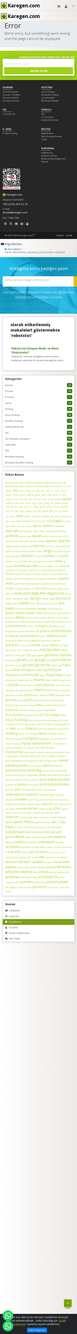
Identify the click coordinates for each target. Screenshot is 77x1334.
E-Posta (38, 391)
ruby (66, 799)
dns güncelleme (50, 603)
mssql (19, 738)
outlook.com (34, 756)
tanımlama (56, 836)
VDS (43, 114)
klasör (57, 705)
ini (6, 685)
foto (13, 655)
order (67, 752)
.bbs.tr (8, 490)
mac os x (21, 728)
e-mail (40, 625)
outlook (23, 756)
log (55, 724)
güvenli (29, 664)
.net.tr (22, 503)
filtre (64, 650)
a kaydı (56, 520)
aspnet (26, 541)
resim (31, 799)
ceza (58, 560)
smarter (12, 816)
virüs (58, 861)
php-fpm (22, 775)
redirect (32, 794)
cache (64, 555)
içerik (8, 680)
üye (36, 857)
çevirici (40, 561)
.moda (57, 499)
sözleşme (61, 817)
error (48, 640)
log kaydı (61, 724)
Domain (38, 385)
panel (63, 760)
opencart (40, 752)
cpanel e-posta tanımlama (18, 578)
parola (21, 765)
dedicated (22, 593)
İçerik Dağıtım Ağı (20, 680)
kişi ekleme (48, 705)
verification (50, 857)
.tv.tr (55, 511)
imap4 (61, 680)
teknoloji (9, 842)
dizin (16, 603)
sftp (50, 808)
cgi (64, 561)
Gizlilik (69, 235)
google (40, 659)
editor (43, 636)
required (9, 799)
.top (34, 511)
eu (20, 645)
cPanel (9, 574)
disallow (9, 603)
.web (19, 515)
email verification (13, 640)
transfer (15, 851)
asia (7, 541)
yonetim (27, 887)
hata (66, 664)
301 (43, 521)
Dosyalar (11, 927)
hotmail (54, 669)
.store (56, 506)
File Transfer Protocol (28, 650)
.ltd (39, 499)
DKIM (24, 603)
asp (12, 541)
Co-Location (47, 117)
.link (30, 499)
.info (63, 494)
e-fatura (31, 626)
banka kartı (26, 546)
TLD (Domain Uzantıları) (38, 439)
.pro (7, 506)
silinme (8, 812)
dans (66, 588)
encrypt (27, 640)
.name (66, 498)
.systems (64, 506)
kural (41, 710)
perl (47, 765)
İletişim (44, 161)
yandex (27, 881)
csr (32, 588)
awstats (41, 541)
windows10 (47, 876)
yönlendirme (53, 887)
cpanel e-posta (33, 574)
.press (65, 503)
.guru (43, 494)
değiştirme (55, 593)
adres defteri (43, 525)
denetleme (17, 598)
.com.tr (63, 490)
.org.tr (39, 503)
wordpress (9, 882)
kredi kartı (23, 710)
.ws (69, 516)
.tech (7, 511)
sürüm (44, 831)
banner (39, 545)
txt (31, 851)
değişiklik (38, 593)
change (9, 566)
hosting (42, 670)
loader (49, 724)
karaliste (53, 700)
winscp (61, 877)
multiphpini (44, 738)
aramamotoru (56, 536)
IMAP (55, 680)
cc (15, 561)
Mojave (61, 733)
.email (16, 494)
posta (22, 784)
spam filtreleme (42, 822)
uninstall (9, 857)
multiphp (30, 738)
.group (37, 494)
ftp (29, 655)
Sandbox (22, 804)
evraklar (45, 645)
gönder (30, 660)
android (11, 535)
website (51, 867)
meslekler (52, 733)
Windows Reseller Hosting (38, 462)
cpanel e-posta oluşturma (55, 574)
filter (56, 649)
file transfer (11, 650)
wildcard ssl (63, 872)
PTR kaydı (25, 789)
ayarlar (51, 540)
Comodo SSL (9, 114)
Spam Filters (23, 821)
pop (43, 779)
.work (57, 516)
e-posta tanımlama (26, 631)
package (47, 760)
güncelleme (61, 659)
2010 (38, 521)
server (33, 808)
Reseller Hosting (38, 421)
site (42, 812)
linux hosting (16, 719)
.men (44, 499)
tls (45, 847)
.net (16, 503)
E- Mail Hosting (10, 133)
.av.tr (68, 486)
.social (42, 506)
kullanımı (33, 710)
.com (56, 490)
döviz (66, 617)
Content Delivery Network (52, 570)
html (24, 674)
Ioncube (42, 684)
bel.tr (39, 551)
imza (68, 680)
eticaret (11, 644)
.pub (21, 506)
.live (35, 499)
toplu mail (66, 847)
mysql (26, 743)
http (50, 674)
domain (32, 608)
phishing (34, 770)
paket (55, 760)
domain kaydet (15, 613)
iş (38, 695)
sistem (37, 812)
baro (52, 546)
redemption (15, 794)
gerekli (40, 655)
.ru (30, 506)
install (13, 684)
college (49, 566)
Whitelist (64, 866)
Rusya (8, 804)
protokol (62, 784)
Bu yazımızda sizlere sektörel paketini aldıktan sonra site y (34, 482)
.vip (7, 516)
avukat (33, 541)
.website (45, 516)
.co (52, 490)
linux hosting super (27, 724)
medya (32, 733)
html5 (34, 674)
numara (31, 747)
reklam (51, 794)
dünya (24, 621)
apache (22, 536)
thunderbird (27, 847)
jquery (20, 700)
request (60, 794)
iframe (38, 679)
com (56, 566)
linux (63, 715)
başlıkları (23, 551)
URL (29, 857)
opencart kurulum (55, 752)
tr (6, 852)
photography (55, 770)
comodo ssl (11, 570)
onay (26, 752)
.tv (50, 510)
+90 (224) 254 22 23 (15, 204)
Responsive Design (43, 799)
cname (41, 566)
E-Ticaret (38, 397)
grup (49, 660)
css (37, 588)
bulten (49, 555)
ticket (36, 847)
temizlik (59, 842)
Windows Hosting (50, 94)
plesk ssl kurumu (13, 779)
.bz (32, 490)
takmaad (36, 837)
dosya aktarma (47, 617)
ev (23, 645)
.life (26, 499)
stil (48, 827)
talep (43, 837)
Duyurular (12, 916)
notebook (18, 747)
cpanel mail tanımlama (54, 583)
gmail (21, 659)
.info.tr (8, 499)
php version (11, 775)
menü (42, 733)
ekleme (53, 635)
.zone (12, 521)
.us (59, 511)
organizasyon (12, 756)
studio (59, 827)
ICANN (67, 675)
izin (51, 694)
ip (57, 685)
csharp (26, 588)
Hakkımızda (47, 152)
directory (62, 598)
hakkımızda (56, 665)
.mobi (50, 499)
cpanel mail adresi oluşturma (27, 583)
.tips (22, 511)
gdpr (34, 655)
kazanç (23, 705)
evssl (54, 644)
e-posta (51, 626)
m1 (68, 724)
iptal (34, 695)
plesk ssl (66, 775)
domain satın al (35, 613)
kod (63, 705)
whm (35, 872)
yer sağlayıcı (11, 887)
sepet (12, 808)
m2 (6, 728)
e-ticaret (12, 635)
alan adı (11, 530)
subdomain (14, 831)
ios (52, 684)
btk (41, 556)
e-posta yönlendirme (54, 630)
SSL (38, 433)
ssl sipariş (42, 827)
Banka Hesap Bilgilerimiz (53, 158)
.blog (28, 490)
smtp (35, 817)
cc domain (22, 561)
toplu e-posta (54, 847)
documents (20, 608)
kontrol (11, 709)
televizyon (46, 841)
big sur (67, 551)
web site (20, 867)
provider (9, 789)
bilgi (7, 556)
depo (26, 598)
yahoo (17, 882)
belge (47, 550)
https (58, 674)
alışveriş (28, 531)
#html (19, 521)
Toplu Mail (38, 445)
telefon (21, 841)
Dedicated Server (49, 120)
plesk (42, 775)
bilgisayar (15, 556)
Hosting (38, 409)
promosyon (33, 784)
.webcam (35, 516)
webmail (41, 867)
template (12, 846)
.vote (12, 516)
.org (34, 503)
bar (47, 546)
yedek (63, 881)
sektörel (47, 804)
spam (9, 822)
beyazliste (58, 551)
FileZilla (46, 649)
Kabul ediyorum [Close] (37, 1330)
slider (57, 812)
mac (12, 728)
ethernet (56, 640)
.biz (15, 490)
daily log (52, 588)
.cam (37, 490)
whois (44, 871)
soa (41, 817)
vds (42, 856)
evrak (35, 644)
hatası (8, 670)
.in (59, 494)
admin (29, 526)
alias (21, 531)
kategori (9, 705)
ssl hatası (18, 827)
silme (15, 812)
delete (8, 598)
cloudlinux (21, 565)
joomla (11, 699)
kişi (39, 704)
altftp (41, 531)
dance (60, 588)
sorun (46, 817)
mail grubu (63, 728)
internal (23, 685)
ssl (58, 822)
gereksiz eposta (58, 654)
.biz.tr (22, 490)
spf (54, 821)
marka (21, 733)
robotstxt (58, 799)
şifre (56, 808)
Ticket (44, 139)
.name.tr (9, 503)
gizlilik (13, 660)
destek (45, 598)
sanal (14, 804)
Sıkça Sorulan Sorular (51, 136)
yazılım (52, 881)
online (32, 752)
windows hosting (29, 877)
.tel (12, 511)
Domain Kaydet (10, 91)
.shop (35, 506)
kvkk (35, 715)
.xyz (7, 521)
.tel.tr (17, 511)
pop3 (52, 779)
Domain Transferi (11, 94)
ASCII (66, 536)
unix (16, 857)
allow (35, 531)
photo (45, 770)
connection (33, 570)
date (7, 593)
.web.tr (27, 516)
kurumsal (27, 715)
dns (39, 603)
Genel (38, 403)
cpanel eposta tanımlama (45, 578)
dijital (52, 598)
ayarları (64, 540)
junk (28, 699)
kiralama (31, 705)
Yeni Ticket (12, 938)
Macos (31, 728)
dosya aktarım (32, 617)
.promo (14, 506)
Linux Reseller (48, 97)
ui (61, 852)
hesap (26, 669)
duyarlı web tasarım (54, 621)
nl (66, 743)
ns (25, 747)
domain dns (57, 608)
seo (7, 808)
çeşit (34, 561)
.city (42, 490)
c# (57, 556)
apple (36, 535)
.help (49, 494)
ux (33, 857)
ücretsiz (41, 851)
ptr (17, 789)
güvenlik (43, 664)
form (7, 655)
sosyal (53, 817)
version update (31, 861)
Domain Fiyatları (11, 97)
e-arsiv (68, 621)
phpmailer (33, 775)
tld (41, 847)
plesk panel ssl (53, 775)
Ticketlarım (12, 910)
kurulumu (13, 714)
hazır (16, 669)
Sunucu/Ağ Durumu (17, 933)
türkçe (25, 852)
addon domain (17, 526)
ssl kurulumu (29, 827)
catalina (9, 561)
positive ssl (10, 784)
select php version (62, 804)
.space (49, 506)
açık (7, 526)
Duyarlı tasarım (35, 621)
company (22, 570)
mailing (11, 733)
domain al (43, 608)
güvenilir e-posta (13, 665)
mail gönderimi (50, 728)
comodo (64, 566)
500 (48, 521)
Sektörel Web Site (38, 427)
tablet (28, 837)
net (53, 743)
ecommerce (29, 635)
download (10, 621)
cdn (29, 561)
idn (30, 680)
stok (53, 827)
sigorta (64, 808)
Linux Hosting (48, 91)
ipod (28, 694)
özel (44, 756)
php (65, 770)
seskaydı (43, 808)
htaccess (12, 674)
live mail (41, 724)
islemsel (44, 695)
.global (29, 494)
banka (17, 546)
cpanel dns (20, 574)
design (35, 598)
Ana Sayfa (12, 249)
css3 (43, 588)
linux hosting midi (54, 720)
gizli (7, 660)
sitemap (49, 812)
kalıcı (45, 700)
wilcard (53, 872)
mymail (16, 743)
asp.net (18, 541)
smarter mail (26, 817)
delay (68, 593)
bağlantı (9, 546)
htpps (42, 675)
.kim (21, 499)
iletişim (48, 680)
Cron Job (18, 588)
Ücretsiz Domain (11, 100)
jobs (68, 695)
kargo (61, 700)
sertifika (21, 809)
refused (44, 794)
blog (37, 556)
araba (45, 536)
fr (25, 655)
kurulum (50, 710)
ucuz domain (53, 852)
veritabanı (62, 857)
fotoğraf (20, 655)
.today (28, 511)
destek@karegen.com (15, 212)
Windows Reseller (50, 100)
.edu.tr (8, 494)
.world (64, 516)
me (27, 733)
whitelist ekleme (18, 871)
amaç (48, 531)
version (11, 861)
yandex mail (40, 882)
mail (40, 728)
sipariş (29, 812)
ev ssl (27, 645)
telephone (32, 842)
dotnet (59, 617)
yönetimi (39, 886)
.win (52, 516)
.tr (39, 510)
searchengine (34, 804)
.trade (45, 511)
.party (46, 503)
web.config (30, 867)
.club (47, 490)
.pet (52, 503)
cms (34, 565)
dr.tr (18, 621)
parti (30, 765)
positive (63, 779)
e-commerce (15, 625)
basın (15, 551)
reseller (21, 799)
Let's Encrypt (48, 714)
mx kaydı (58, 738)
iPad (37, 689)
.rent (26, 506)
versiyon (48, 862)
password (38, 765)
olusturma (14, 751)
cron (9, 588)
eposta (36, 640)
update (22, 857)
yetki (20, 887)
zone (61, 887)
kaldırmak (37, 700)
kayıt (16, 705)
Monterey (10, 738)
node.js (9, 747)
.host (55, 494)
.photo (57, 503)
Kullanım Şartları (49, 155)
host (34, 670)
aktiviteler (60, 526)
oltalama (50, 747)
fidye (65, 645)
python (34, 789)
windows (12, 876)
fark (61, 645)
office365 (40, 747)
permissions (15, 770)
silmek (22, 812)
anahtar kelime (58, 531)
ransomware (50, 789)
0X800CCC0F (28, 521)
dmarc (32, 603)
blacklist (27, 555)
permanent (57, 765)
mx (52, 738)
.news (28, 503)
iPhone (46, 690)
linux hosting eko (36, 720)
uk (64, 852)
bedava (32, 551)
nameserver (41, 743)
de (12, 593)
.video (65, 511)
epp (43, 640)
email (63, 636)
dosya (20, 617)
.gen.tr (22, 494)
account (66, 521)
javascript (60, 695)
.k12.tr (16, 499)
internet (31, 685)
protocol (47, 784)
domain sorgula (54, 613)
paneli (10, 765)
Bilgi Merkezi (47, 133)
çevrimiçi (49, 561)
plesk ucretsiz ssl (31, 779)
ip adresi (62, 685)
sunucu (31, 831)
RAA (41, 789)
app (29, 536)
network (60, 743)
